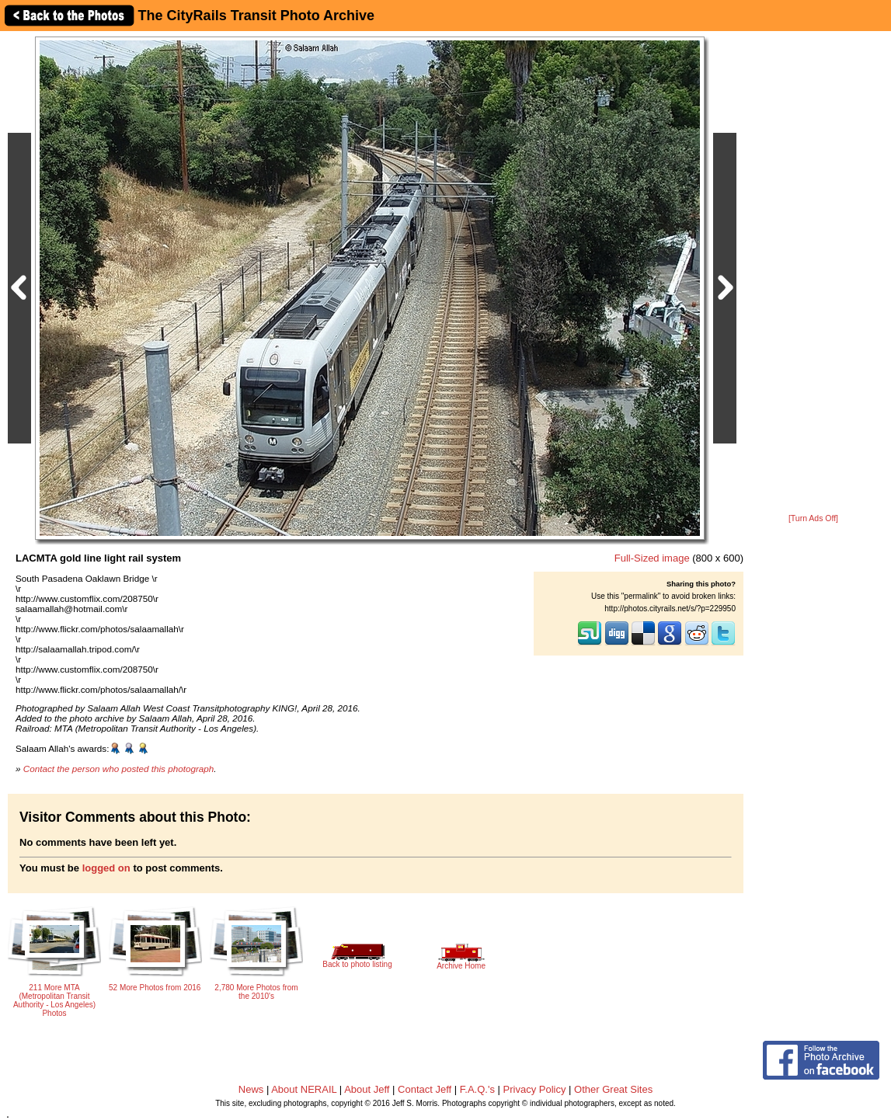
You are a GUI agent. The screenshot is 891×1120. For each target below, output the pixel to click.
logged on (106, 868)
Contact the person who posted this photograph (118, 768)
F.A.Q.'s (477, 1089)
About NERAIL (303, 1089)
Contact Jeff (424, 1089)
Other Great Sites (613, 1089)
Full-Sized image (652, 558)
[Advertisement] (813, 273)
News (251, 1089)
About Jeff (366, 1089)
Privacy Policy (534, 1089)
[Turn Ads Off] (813, 518)
